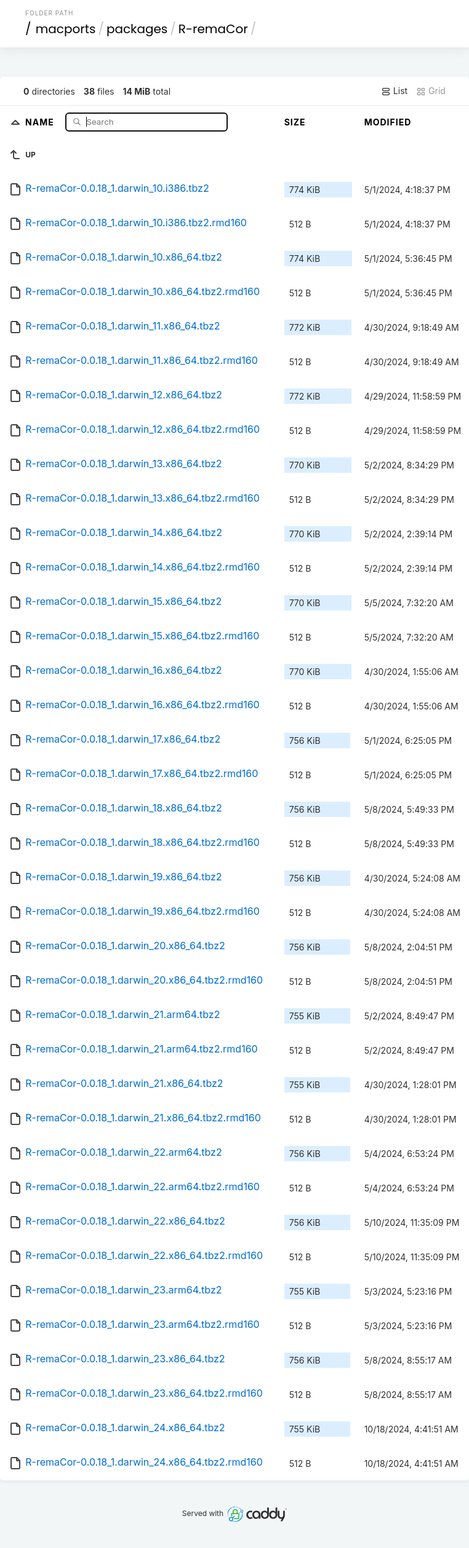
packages (136, 29)
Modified (388, 122)
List (394, 91)
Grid (431, 91)
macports (66, 29)
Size (295, 122)
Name (41, 121)
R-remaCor (213, 29)
